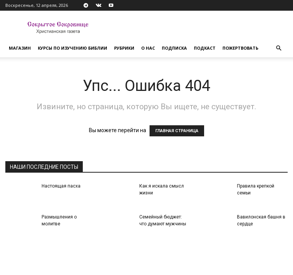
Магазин (20, 48)
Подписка (174, 48)
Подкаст (205, 48)
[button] (278, 48)
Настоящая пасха (61, 186)
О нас (148, 48)
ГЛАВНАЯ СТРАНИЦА (176, 130)
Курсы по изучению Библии (72, 48)
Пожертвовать (240, 48)
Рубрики (124, 48)
